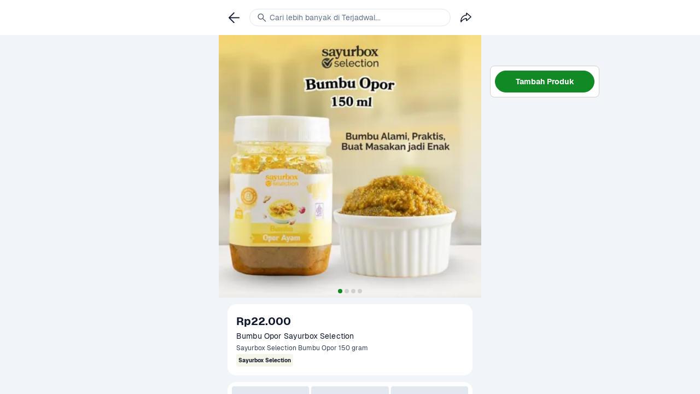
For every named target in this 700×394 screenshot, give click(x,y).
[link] (234, 17)
